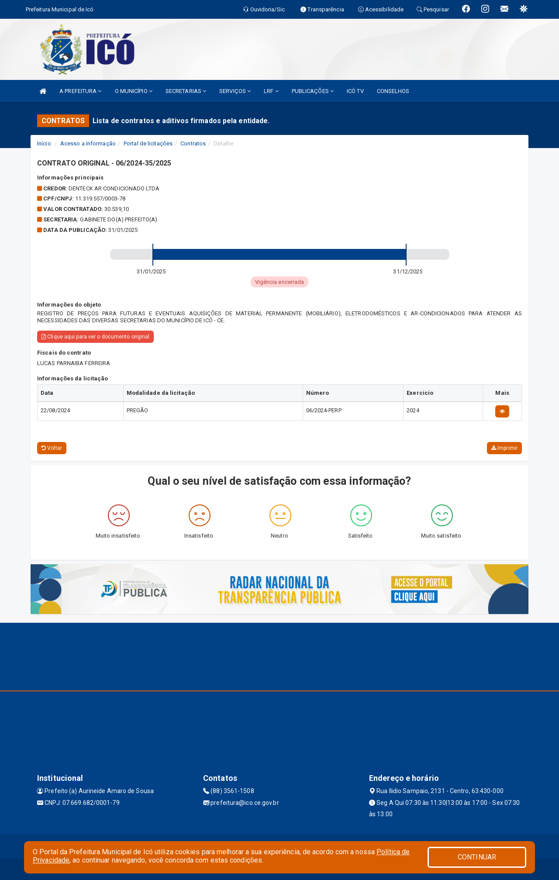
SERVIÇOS (235, 91)
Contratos (193, 143)
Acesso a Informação (88, 143)
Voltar (51, 448)
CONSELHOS (393, 91)
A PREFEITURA (80, 91)
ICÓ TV (355, 91)
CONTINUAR (477, 857)
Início (44, 143)
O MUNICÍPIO (133, 91)
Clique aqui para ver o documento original (95, 337)
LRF (271, 91)
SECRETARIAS (186, 91)
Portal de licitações (148, 143)
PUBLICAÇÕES (313, 91)
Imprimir (504, 448)
